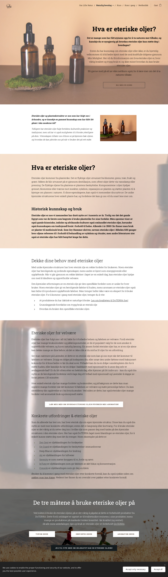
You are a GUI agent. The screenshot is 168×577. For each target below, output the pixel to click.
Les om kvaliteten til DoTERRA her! (109, 300)
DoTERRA (119, 523)
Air (41, 455)
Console (43, 468)
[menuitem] (89, 5)
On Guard (44, 446)
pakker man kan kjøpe (43, 477)
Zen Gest (44, 442)
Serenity (43, 459)
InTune (43, 463)
